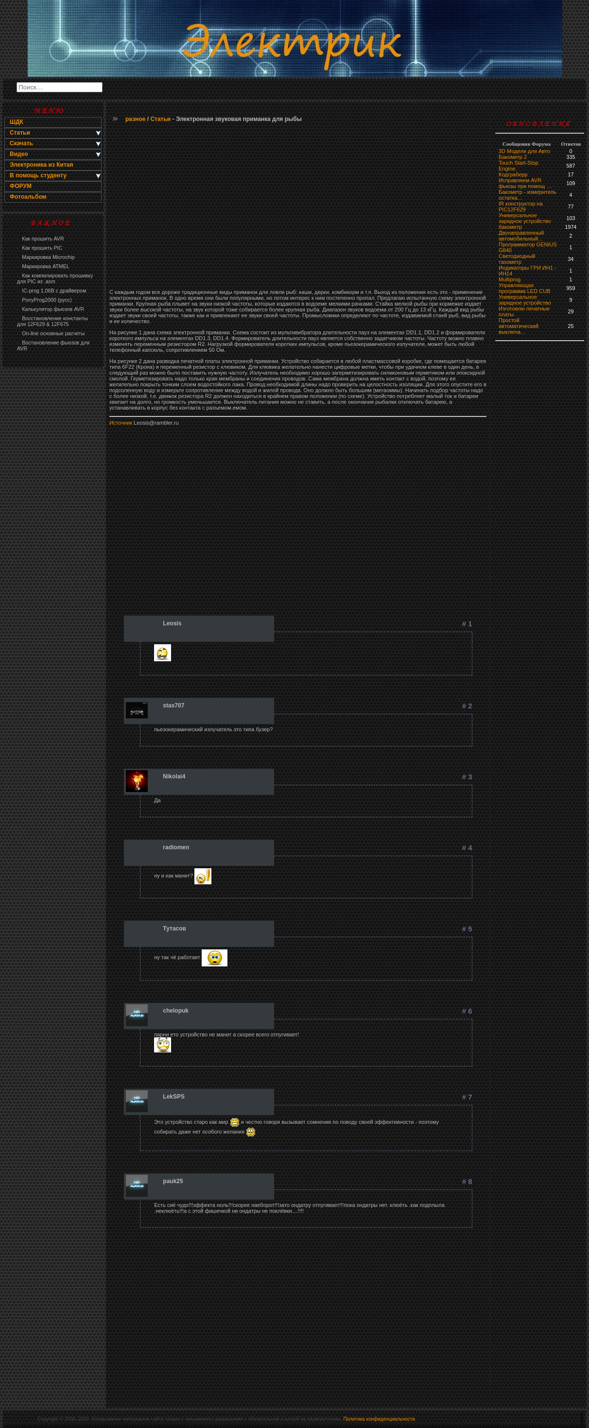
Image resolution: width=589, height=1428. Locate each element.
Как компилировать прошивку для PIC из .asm (55, 278)
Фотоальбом (28, 196)
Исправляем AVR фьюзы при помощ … (525, 183)
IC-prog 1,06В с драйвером (51, 290)
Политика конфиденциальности (379, 1419)
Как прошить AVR (40, 238)
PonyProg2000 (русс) (44, 300)
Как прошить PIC (39, 248)
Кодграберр (513, 174)
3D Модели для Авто (524, 151)
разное (135, 119)
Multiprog (509, 279)
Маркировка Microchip (46, 257)
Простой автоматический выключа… (518, 326)
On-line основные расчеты (51, 333)
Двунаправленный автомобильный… (521, 235)
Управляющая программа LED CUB (524, 288)
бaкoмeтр (510, 227)
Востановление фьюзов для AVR (53, 345)
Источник (120, 423)
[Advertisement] (53, 527)
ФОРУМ (21, 186)
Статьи (160, 119)
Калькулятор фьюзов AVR (50, 309)
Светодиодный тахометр (517, 259)
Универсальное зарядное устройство (525, 218)
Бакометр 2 (513, 157)
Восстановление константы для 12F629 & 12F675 (52, 321)
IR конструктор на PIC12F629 (521, 206)
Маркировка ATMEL (43, 266)
